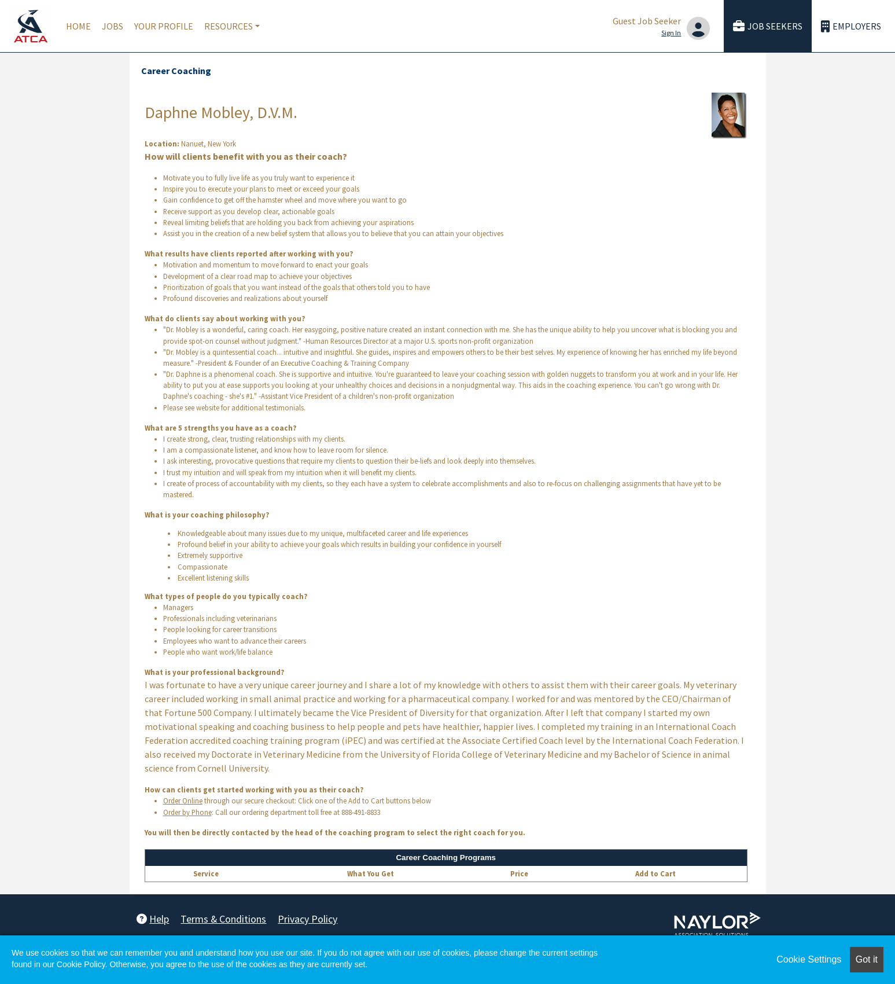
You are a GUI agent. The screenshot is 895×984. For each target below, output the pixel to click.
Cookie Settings (808, 959)
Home (78, 26)
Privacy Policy (307, 919)
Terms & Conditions (223, 919)
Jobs (112, 26)
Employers (851, 26)
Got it (867, 959)
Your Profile (163, 26)
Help (153, 919)
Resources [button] (228, 26)
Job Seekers (767, 26)
